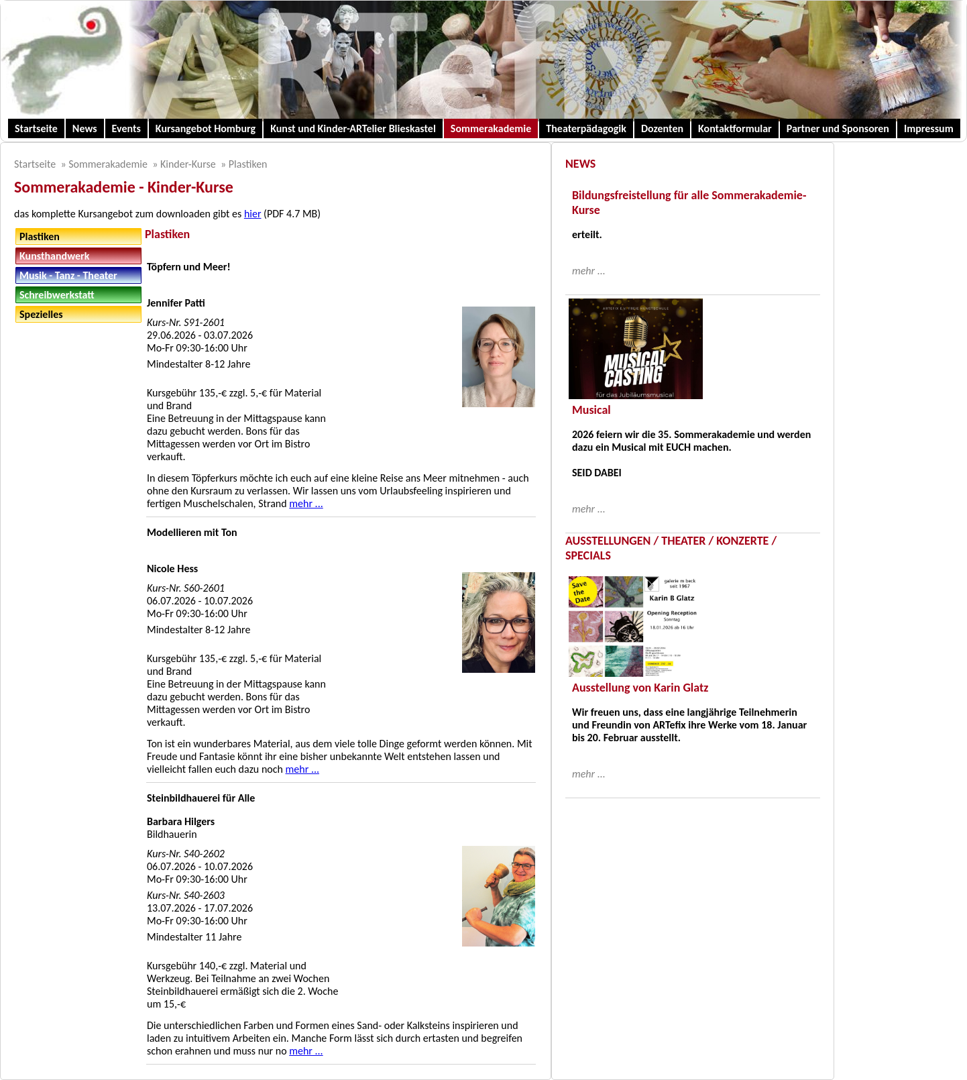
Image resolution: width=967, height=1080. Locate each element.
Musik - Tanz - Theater (68, 275)
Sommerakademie (491, 128)
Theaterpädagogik (586, 128)
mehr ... (306, 503)
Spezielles (41, 314)
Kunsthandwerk (54, 256)
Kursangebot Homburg (205, 128)
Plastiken (248, 164)
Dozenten (662, 128)
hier (253, 213)
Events (126, 128)
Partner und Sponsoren (838, 128)
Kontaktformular (735, 128)
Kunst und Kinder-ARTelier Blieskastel (353, 128)
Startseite (36, 128)
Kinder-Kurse (188, 164)
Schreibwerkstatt (57, 294)
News (84, 128)
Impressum (929, 128)
